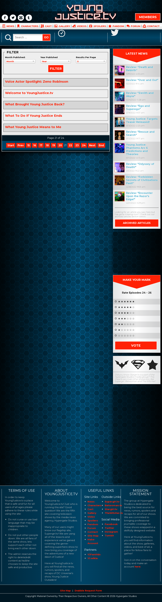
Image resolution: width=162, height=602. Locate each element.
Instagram (111, 531)
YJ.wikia (92, 558)
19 (53, 145)
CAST (48, 26)
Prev (21, 145)
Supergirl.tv (112, 501)
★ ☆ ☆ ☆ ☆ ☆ (126, 330)
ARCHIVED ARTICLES (137, 222)
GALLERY (64, 26)
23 (77, 145)
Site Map (93, 535)
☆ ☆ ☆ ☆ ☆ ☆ (126, 335)
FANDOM (118, 26)
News (91, 501)
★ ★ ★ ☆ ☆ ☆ (126, 318)
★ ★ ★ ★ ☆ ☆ (126, 313)
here (137, 566)
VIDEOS (82, 26)
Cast (90, 509)
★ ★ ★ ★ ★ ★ (126, 301)
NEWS (10, 26)
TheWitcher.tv (114, 512)
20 (60, 145)
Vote (136, 345)
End (101, 145)
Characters (94, 505)
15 (28, 145)
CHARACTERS (29, 26)
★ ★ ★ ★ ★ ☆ (126, 307)
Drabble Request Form (88, 590)
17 (41, 145)
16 (34, 145)
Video (91, 516)
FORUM (135, 26)
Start (10, 145)
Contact (92, 531)
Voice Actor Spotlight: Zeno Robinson (36, 81)
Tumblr (109, 535)
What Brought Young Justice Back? (35, 104)
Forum (91, 528)
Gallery (91, 512)
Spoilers (92, 520)
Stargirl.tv (111, 509)
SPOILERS (99, 26)
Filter (56, 69)
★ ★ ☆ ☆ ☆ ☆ (126, 324)
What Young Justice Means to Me (33, 127)
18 (47, 145)
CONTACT (153, 26)
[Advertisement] (136, 251)
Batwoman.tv (113, 505)
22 (70, 145)
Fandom (92, 524)
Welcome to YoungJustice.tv (29, 93)
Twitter (109, 527)
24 (84, 145)
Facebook (111, 524)
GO (46, 37)
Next (92, 145)
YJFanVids (94, 554)
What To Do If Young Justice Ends (33, 116)
